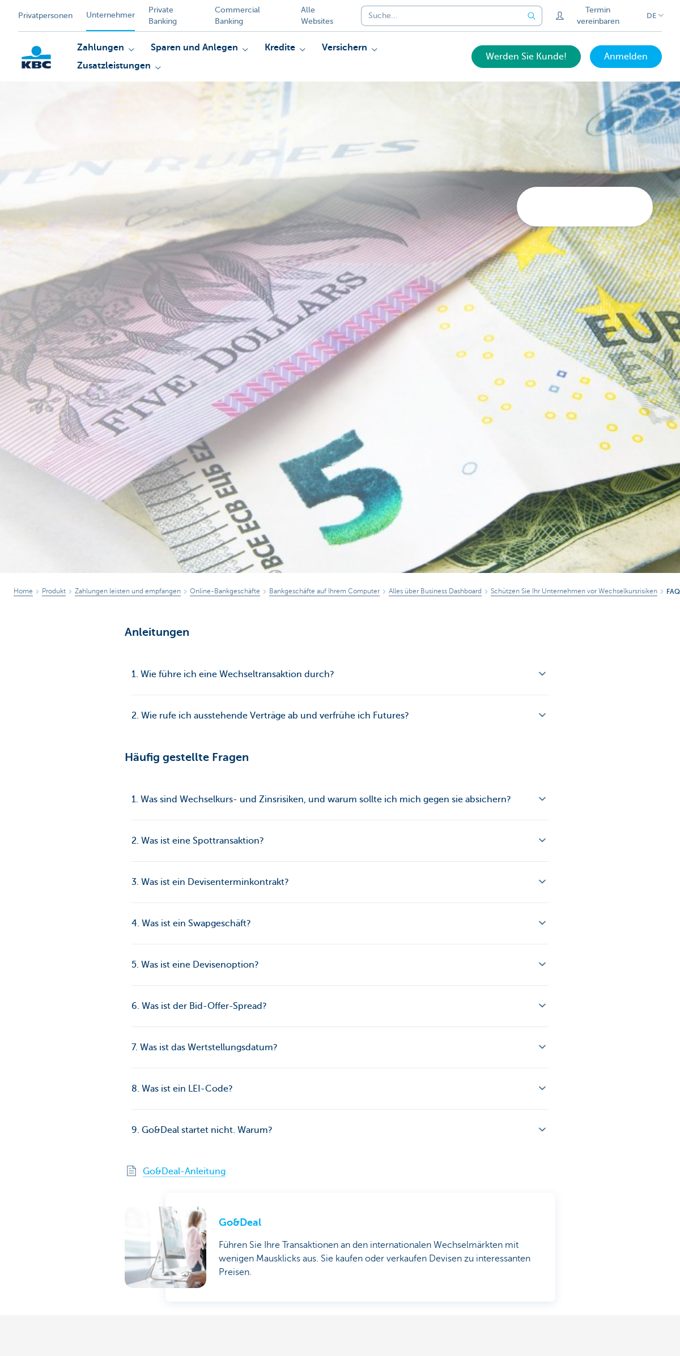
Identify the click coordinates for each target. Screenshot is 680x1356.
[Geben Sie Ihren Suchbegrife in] (532, 16)
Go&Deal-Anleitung (184, 1171)
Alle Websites (317, 15)
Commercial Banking (237, 15)
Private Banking (162, 15)
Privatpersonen (45, 15)
